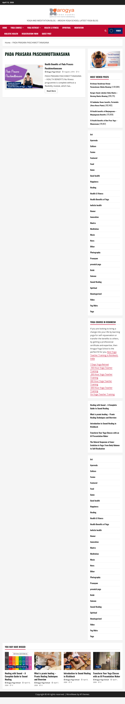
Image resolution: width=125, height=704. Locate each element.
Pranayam (94, 265)
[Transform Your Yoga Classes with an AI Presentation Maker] (106, 668)
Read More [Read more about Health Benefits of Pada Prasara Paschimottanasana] (52, 91)
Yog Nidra (94, 312)
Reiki (92, 276)
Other (92, 253)
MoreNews (71, 701)
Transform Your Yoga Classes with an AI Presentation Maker (106, 681)
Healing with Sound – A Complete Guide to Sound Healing (16, 683)
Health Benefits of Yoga (16, 87)
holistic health (96, 211)
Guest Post (46, 33)
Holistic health (11, 33)
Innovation (94, 223)
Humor (93, 217)
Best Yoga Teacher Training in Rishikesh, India (104, 362)
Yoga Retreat (33, 27)
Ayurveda (94, 146)
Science (93, 282)
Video (92, 306)
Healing (93, 194)
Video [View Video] (114, 31)
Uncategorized (96, 300)
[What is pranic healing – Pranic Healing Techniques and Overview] (47, 668)
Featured (93, 164)
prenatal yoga (95, 270)
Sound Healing (96, 288)
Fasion (92, 158)
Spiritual (66, 27)
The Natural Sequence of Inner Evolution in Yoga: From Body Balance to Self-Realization (105, 452)
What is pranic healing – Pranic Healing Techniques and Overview (46, 683)
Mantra (93, 229)
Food (92, 170)
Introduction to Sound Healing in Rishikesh (77, 681)
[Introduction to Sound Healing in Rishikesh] (77, 668)
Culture (93, 152)
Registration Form (30, 33)
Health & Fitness (51, 27)
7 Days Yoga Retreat (99, 371)
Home (4, 27)
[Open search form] (105, 30)
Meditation (79, 27)
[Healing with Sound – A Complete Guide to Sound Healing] (18, 668)
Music (92, 241)
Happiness (94, 188)
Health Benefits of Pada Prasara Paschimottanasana (24, 77)
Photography (95, 259)
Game (92, 176)
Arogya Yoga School (54, 72)
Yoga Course (16, 27)
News (92, 247)
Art (91, 141)
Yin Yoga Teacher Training (102, 401)
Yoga (29, 87)
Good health (95, 182)
